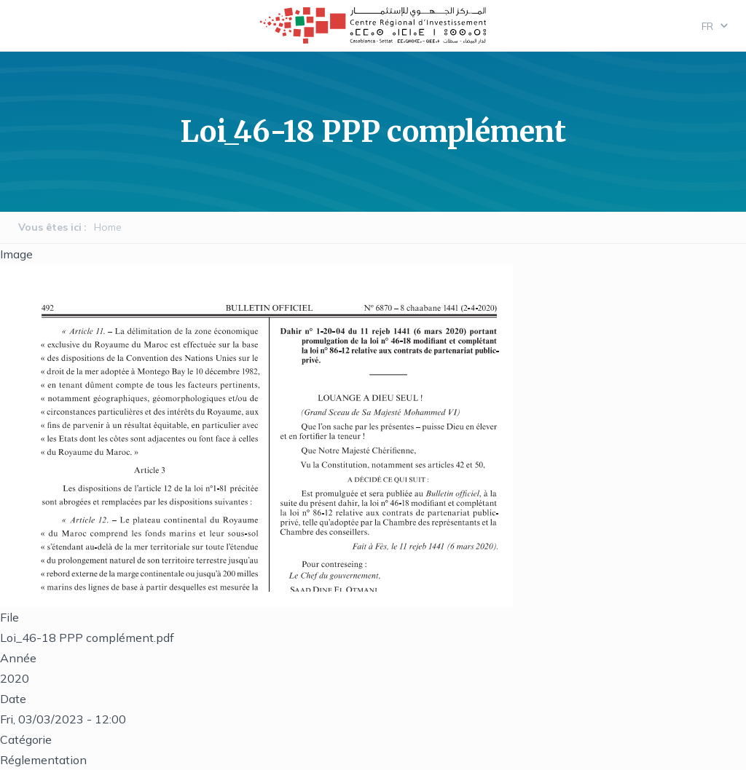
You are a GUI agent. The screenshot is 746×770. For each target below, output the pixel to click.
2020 (14, 678)
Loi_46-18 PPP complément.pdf (87, 637)
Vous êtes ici (50, 227)
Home (108, 227)
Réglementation (43, 760)
